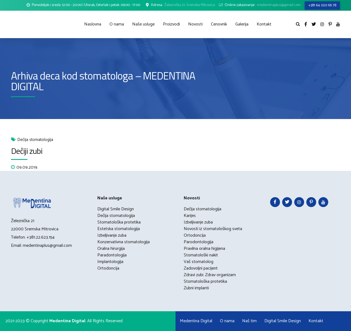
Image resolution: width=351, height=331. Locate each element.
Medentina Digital (196, 321)
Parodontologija (198, 242)
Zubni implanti (196, 288)
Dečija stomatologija (35, 140)
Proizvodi (171, 24)
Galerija (241, 24)
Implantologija (110, 261)
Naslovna (92, 24)
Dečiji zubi (26, 151)
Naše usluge (143, 24)
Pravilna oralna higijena (204, 248)
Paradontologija (112, 255)
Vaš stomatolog (198, 261)
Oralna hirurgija (111, 248)
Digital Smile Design (115, 209)
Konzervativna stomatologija (123, 242)
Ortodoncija (108, 268)
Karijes (190, 215)
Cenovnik (219, 24)
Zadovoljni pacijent (201, 268)
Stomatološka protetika (119, 222)
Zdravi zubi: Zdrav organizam (210, 275)
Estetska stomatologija (118, 229)
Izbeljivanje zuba (111, 235)
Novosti (195, 24)
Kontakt (264, 24)
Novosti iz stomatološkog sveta (213, 229)
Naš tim (249, 321)
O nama (116, 24)
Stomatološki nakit (201, 255)
